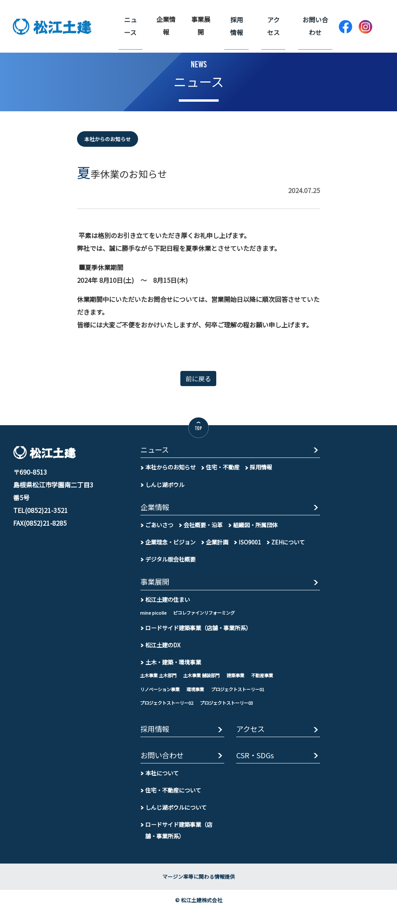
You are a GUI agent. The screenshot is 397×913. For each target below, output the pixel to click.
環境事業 (199, 691)
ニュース (130, 25)
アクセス (274, 25)
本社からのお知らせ (170, 467)
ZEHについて (288, 543)
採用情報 (238, 25)
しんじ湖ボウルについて (176, 810)
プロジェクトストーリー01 (245, 691)
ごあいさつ (159, 526)
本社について (162, 775)
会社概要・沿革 (203, 526)
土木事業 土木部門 (160, 677)
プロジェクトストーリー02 (169, 704)
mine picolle (153, 614)
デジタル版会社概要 (170, 560)
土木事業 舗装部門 (206, 677)
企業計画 (217, 543)
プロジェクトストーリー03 (233, 704)
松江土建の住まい (167, 601)
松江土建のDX (162, 646)
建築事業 (242, 677)
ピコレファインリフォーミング (206, 614)
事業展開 (201, 25)
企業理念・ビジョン (170, 543)
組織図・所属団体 (255, 526)
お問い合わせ (315, 25)
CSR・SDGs (256, 758)
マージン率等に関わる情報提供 (198, 879)
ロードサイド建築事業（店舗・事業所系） (198, 629)
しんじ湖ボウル (164, 485)
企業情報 (166, 25)
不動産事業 (271, 677)
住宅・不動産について (173, 793)
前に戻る (198, 378)
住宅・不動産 (222, 467)
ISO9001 (250, 543)
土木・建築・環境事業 (173, 663)
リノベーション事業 (161, 691)
